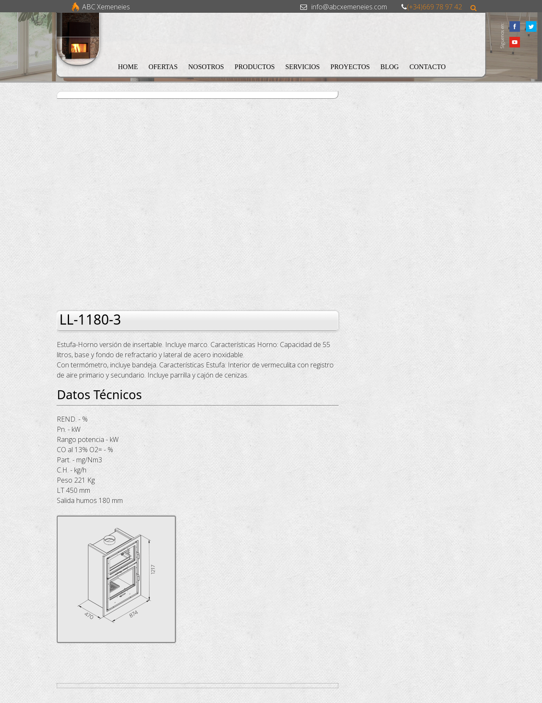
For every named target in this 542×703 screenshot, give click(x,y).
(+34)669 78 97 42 (434, 6)
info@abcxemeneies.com (349, 6)
